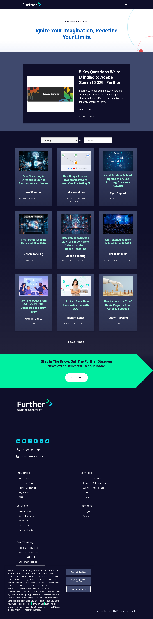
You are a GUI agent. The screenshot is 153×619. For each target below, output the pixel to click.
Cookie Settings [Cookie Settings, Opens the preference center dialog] (78, 589)
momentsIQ (24, 520)
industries (23, 472)
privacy (87, 497)
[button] (126, 4)
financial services (28, 483)
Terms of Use (38, 603)
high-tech (24, 492)
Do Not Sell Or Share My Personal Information (115, 610)
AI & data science (92, 478)
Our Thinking (72, 21)
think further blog (28, 557)
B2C (21, 497)
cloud (86, 492)
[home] (40, 4)
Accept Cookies (78, 572)
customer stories (28, 561)
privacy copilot (27, 530)
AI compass (25, 511)
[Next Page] (76, 342)
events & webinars (28, 552)
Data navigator (27, 516)
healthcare (24, 478)
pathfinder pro (26, 525)
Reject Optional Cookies (78, 580)
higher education (28, 487)
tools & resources (28, 547)
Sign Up (76, 377)
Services (86, 472)
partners (86, 505)
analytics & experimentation (98, 483)
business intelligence (93, 487)
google (86, 511)
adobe (86, 516)
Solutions (22, 505)
